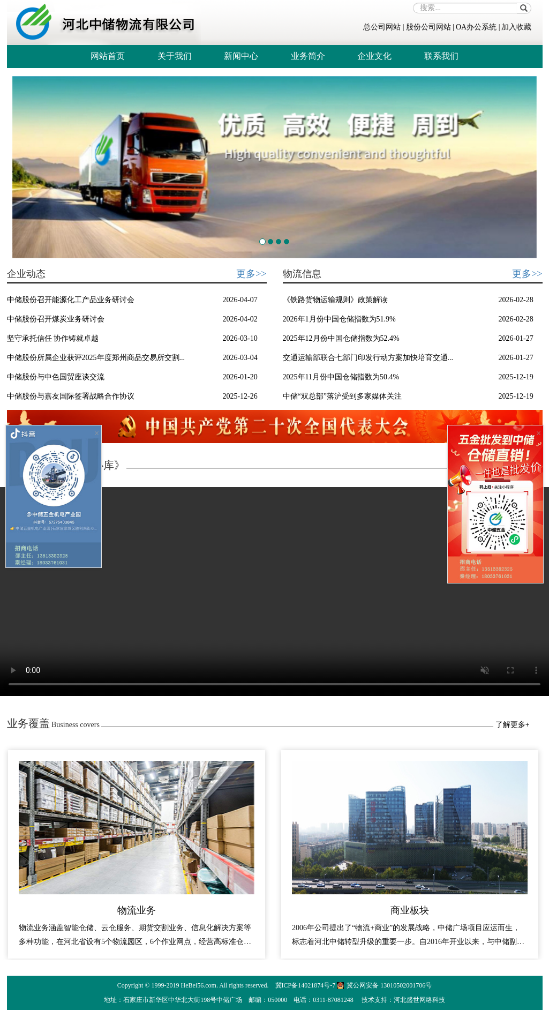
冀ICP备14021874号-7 (305, 985)
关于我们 (174, 56)
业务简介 (308, 56)
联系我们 (441, 56)
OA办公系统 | (478, 27)
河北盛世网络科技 (419, 1000)
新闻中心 (241, 56)
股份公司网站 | (430, 27)
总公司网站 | (383, 27)
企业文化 (374, 56)
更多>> (251, 273)
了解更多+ (512, 725)
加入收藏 (516, 27)
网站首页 (108, 56)
